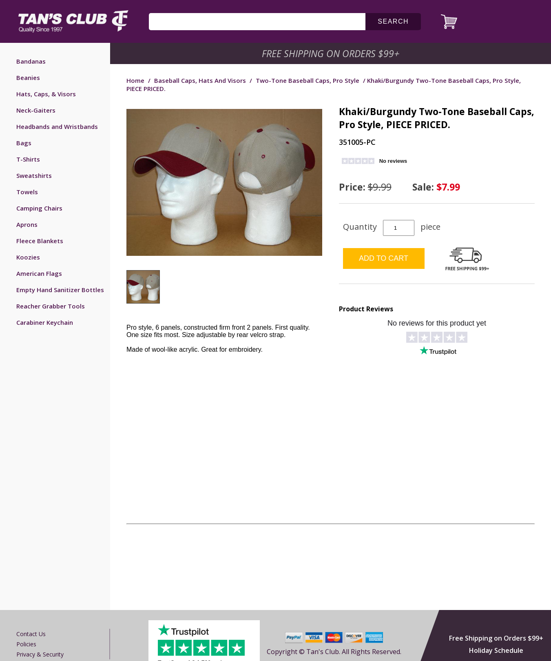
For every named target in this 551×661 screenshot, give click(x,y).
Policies (26, 644)
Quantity (360, 226)
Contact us (31, 634)
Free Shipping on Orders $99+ (496, 638)
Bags (23, 143)
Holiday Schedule (496, 650)
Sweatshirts (34, 175)
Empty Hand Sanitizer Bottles (60, 290)
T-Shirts (28, 159)
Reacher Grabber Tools (50, 306)
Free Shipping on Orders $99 (331, 53)
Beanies (28, 77)
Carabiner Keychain (44, 322)
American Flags (39, 273)
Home (135, 80)
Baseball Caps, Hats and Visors (200, 80)
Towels (27, 192)
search (393, 21)
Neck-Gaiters (35, 110)
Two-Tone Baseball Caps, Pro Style (307, 80)
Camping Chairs (39, 208)
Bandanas (31, 61)
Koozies (28, 257)
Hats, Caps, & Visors (46, 94)
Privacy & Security (40, 654)
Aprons (27, 224)
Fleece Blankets (39, 241)
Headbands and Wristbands (57, 126)
